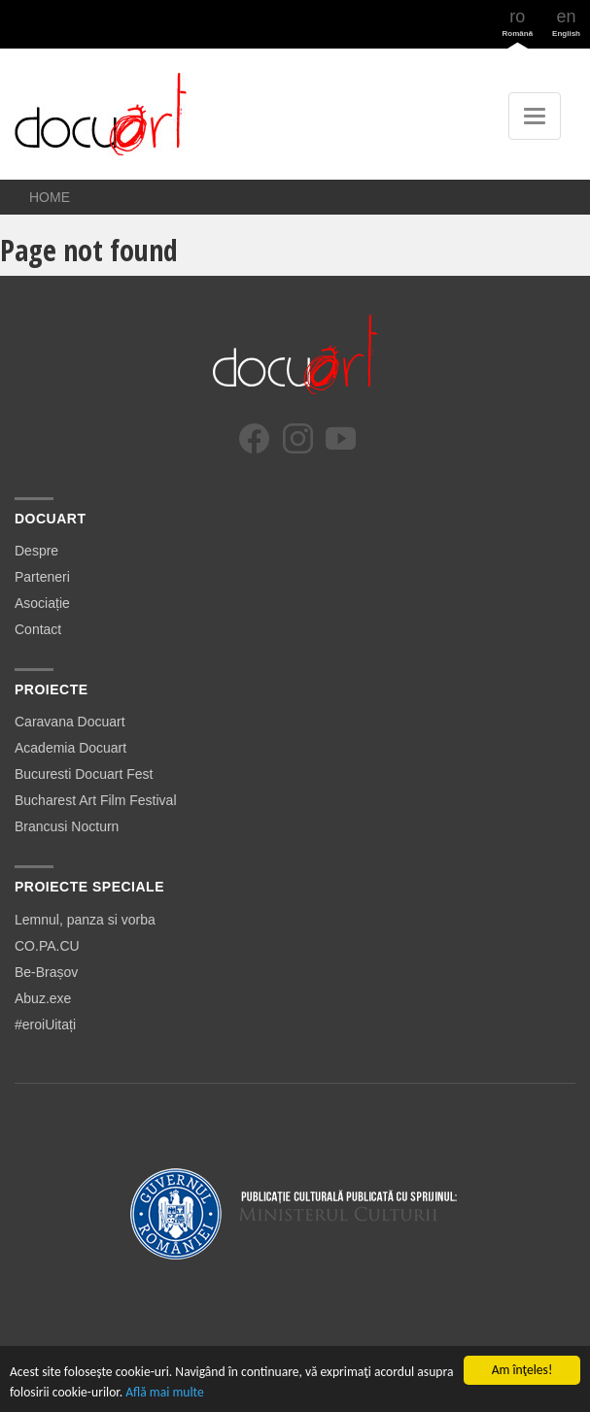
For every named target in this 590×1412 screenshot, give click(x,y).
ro (518, 22)
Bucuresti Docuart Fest (84, 774)
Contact (38, 629)
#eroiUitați (45, 1024)
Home (49, 197)
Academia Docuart (70, 748)
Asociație (42, 603)
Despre (36, 550)
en (566, 22)
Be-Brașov (46, 972)
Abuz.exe (43, 998)
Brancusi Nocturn (67, 826)
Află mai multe (164, 1392)
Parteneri (42, 577)
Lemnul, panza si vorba (85, 919)
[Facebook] (254, 438)
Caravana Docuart (70, 721)
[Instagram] (298, 438)
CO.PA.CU (47, 946)
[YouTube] (341, 438)
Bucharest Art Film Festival (96, 800)
